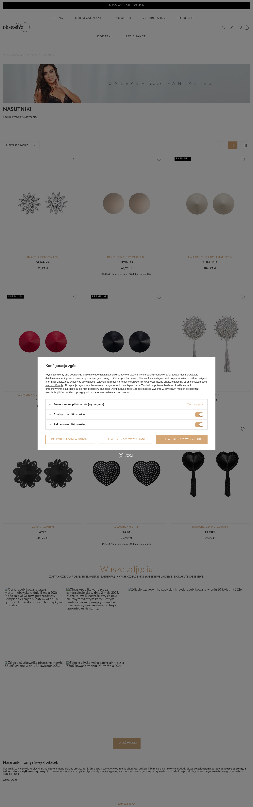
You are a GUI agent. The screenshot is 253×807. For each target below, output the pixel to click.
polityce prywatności (84, 381)
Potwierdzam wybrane (70, 439)
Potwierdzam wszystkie (182, 439)
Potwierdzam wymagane (125, 439)
